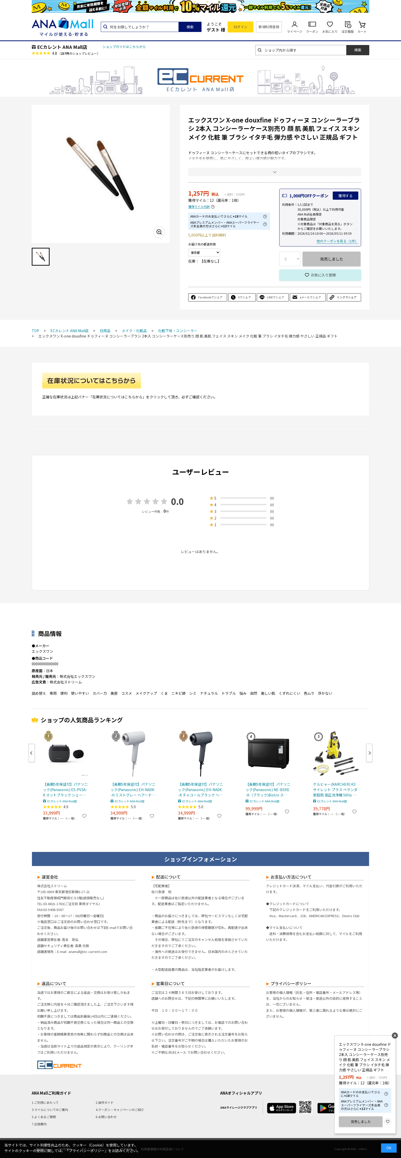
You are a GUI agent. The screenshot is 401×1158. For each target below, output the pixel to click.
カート (362, 31)
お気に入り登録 (323, 274)
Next (369, 753)
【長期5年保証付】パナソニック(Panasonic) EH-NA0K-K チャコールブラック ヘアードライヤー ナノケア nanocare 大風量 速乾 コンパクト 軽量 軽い (200, 790)
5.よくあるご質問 (44, 1117)
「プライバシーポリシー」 (86, 1150)
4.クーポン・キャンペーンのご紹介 (120, 1109)
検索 (190, 26)
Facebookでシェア (210, 297)
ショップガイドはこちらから (124, 46)
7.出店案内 (39, 1124)
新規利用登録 (269, 26)
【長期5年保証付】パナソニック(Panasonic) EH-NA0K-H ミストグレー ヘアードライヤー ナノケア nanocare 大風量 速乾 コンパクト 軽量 (132, 790)
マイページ (294, 31)
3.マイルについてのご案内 (50, 1109)
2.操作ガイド (105, 1102)
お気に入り (330, 31)
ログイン (241, 26)
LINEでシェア (275, 297)
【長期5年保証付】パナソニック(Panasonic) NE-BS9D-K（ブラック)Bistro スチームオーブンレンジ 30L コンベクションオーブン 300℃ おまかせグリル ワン (268, 790)
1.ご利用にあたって (45, 1102)
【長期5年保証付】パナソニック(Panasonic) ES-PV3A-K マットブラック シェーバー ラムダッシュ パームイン (65, 790)
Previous (32, 753)
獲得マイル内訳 (199, 207)
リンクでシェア (347, 297)
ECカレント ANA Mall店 (62, 46)
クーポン (312, 31)
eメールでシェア (310, 297)
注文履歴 (347, 31)
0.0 (177, 501)
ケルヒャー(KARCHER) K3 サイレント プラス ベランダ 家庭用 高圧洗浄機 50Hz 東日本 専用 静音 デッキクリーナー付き (335, 790)
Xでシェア (244, 297)
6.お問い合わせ (106, 1117)
